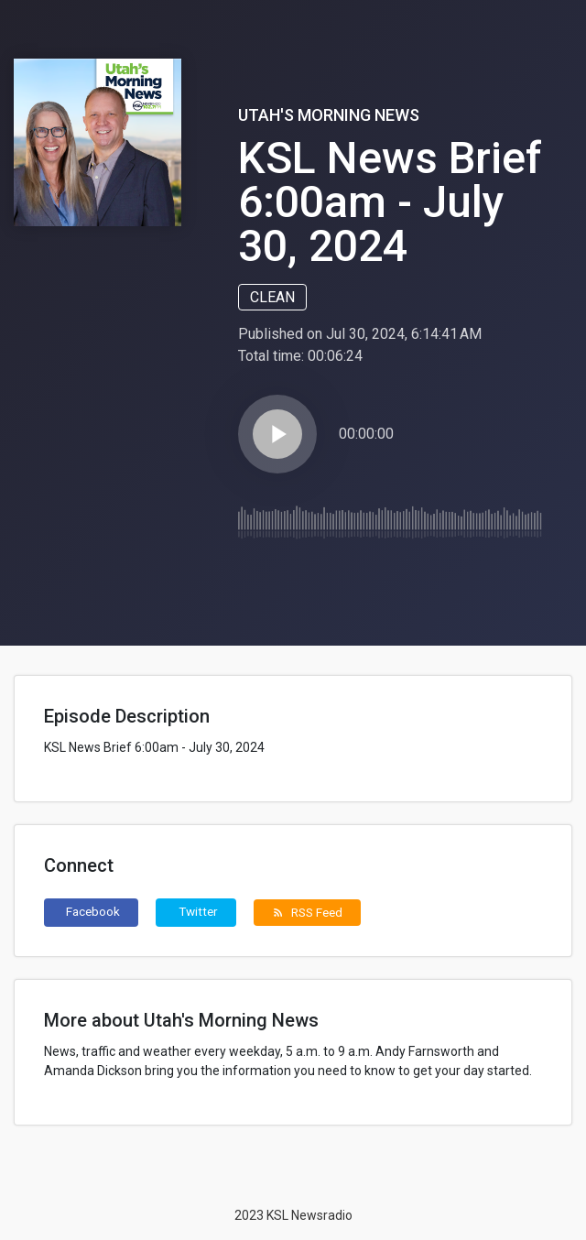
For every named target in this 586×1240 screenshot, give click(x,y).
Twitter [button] (198, 911)
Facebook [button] (93, 911)
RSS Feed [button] (307, 912)
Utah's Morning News (328, 115)
